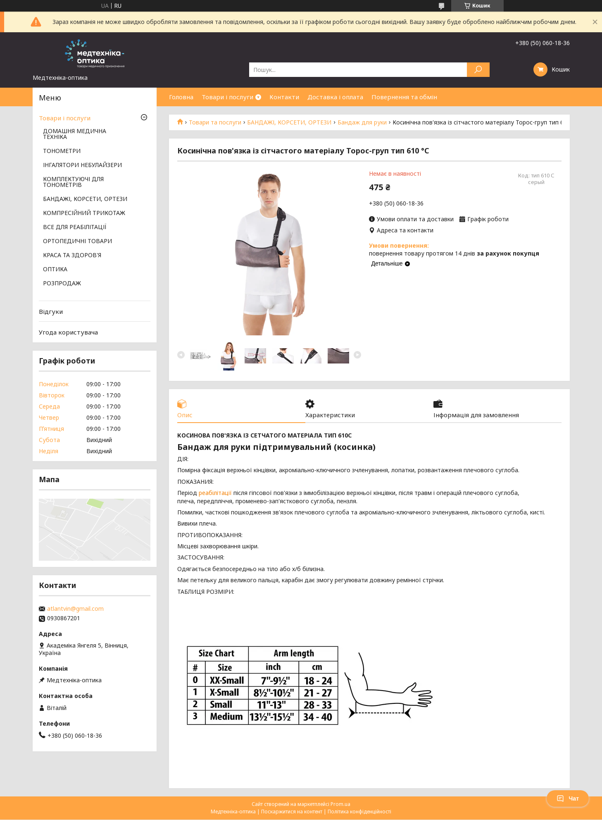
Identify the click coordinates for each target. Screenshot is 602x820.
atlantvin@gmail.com (75, 608)
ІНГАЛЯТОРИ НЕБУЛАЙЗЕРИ (82, 165)
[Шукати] (478, 69)
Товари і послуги (227, 97)
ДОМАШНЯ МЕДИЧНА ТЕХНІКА (74, 134)
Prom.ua (340, 804)
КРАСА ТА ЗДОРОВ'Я (72, 255)
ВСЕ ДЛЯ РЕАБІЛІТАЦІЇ (75, 227)
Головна (181, 97)
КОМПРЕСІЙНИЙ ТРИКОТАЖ (84, 213)
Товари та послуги (215, 122)
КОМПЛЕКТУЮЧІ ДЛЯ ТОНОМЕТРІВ (73, 182)
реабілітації (215, 493)
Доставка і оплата (335, 97)
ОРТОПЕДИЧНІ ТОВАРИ (77, 241)
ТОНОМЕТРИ (62, 151)
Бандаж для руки (362, 122)
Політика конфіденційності (359, 811)
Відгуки (51, 311)
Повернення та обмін (404, 97)
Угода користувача (68, 332)
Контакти (284, 97)
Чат (568, 798)
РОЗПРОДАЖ (62, 283)
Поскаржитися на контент (291, 811)
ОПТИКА (55, 269)
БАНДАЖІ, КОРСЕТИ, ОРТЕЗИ (289, 122)
